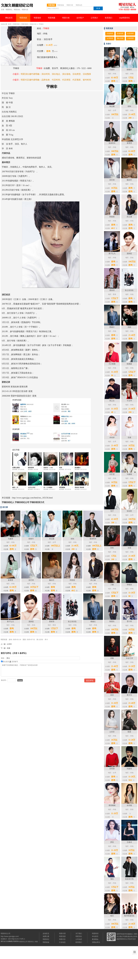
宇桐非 (41, 24)
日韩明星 (130, 38)
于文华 (129, 401)
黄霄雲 (129, 143)
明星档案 (51, 18)
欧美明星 (130, 33)
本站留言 (95, 936)
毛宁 (112, 511)
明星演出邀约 (27, 74)
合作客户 (80, 18)
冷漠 (129, 548)
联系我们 (108, 18)
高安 (112, 695)
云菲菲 (112, 732)
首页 (9, 24)
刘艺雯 (112, 474)
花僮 (129, 437)
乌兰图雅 (112, 364)
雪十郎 (129, 621)
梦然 (112, 842)
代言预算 (76, 80)
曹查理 (112, 290)
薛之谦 (129, 217)
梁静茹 (129, 253)
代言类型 (66, 80)
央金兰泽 (129, 658)
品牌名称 (45, 80)
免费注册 (46, 936)
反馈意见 (46, 933)
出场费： (41, 45)
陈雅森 (129, 364)
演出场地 (66, 74)
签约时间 (87, 80)
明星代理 (62, 933)
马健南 (129, 474)
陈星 (129, 732)
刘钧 (112, 548)
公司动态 (79, 939)
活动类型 (76, 74)
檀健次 (112, 327)
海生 (112, 879)
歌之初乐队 (129, 290)
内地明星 (110, 33)
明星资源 (23, 18)
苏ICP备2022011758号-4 (16, 939)
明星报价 (37, 18)
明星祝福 (46, 942)
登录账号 (13, 661)
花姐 (129, 327)
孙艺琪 (112, 180)
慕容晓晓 (112, 805)
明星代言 (62, 939)
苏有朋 (112, 769)
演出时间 (45, 74)
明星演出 (79, 936)
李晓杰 (129, 585)
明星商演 (95, 933)
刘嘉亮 (129, 769)
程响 (129, 106)
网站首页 (9, 18)
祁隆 (112, 658)
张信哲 (129, 511)
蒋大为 (129, 695)
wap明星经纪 (124, 18)
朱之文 (112, 401)
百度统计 (4, 939)
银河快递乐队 (129, 916)
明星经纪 (46, 939)
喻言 (112, 916)
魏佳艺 (129, 180)
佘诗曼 (129, 805)
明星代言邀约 (27, 80)
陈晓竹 (129, 69)
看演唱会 (95, 939)
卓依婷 (112, 437)
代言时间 (56, 80)
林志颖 (112, 106)
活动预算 (87, 74)
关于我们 (79, 933)
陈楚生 (112, 621)
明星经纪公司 (23, 941)
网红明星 (120, 38)
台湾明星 (110, 38)
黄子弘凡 (112, 253)
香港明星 (120, 33)
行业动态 (62, 942)
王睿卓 (129, 842)
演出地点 (56, 74)
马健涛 (112, 69)
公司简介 (94, 18)
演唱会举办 (96, 942)
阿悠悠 (112, 217)
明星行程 (66, 18)
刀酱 (112, 585)
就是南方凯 (129, 879)
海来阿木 (112, 143)
